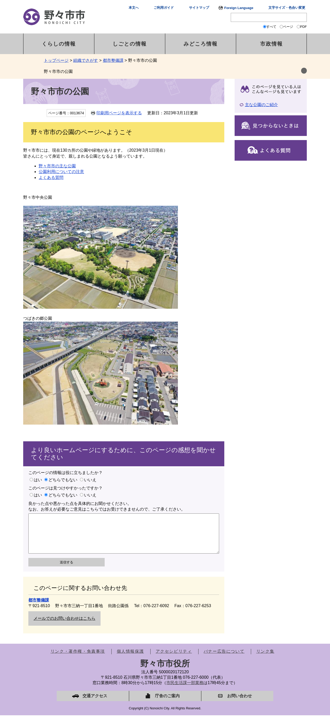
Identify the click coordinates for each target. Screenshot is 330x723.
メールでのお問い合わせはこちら (64, 626)
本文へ (134, 8)
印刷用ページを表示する (119, 113)
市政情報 (271, 44)
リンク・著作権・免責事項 (78, 659)
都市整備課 (113, 60)
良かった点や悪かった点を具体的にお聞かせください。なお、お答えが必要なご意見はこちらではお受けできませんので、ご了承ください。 (106, 506)
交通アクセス (94, 703)
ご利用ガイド (164, 8)
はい (38, 480)
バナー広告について (224, 659)
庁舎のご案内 (167, 703)
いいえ (90, 480)
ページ (288, 26)
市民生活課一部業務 (184, 690)
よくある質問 (51, 177)
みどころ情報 (201, 44)
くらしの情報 (59, 44)
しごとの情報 (130, 44)
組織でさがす (85, 60)
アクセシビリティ (174, 659)
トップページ (56, 60)
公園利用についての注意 (61, 171)
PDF (303, 26)
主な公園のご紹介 (261, 104)
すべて (271, 26)
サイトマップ (199, 8)
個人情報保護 (130, 659)
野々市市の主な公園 (57, 166)
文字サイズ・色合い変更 (286, 8)
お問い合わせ (239, 703)
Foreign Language (238, 8)
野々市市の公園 (58, 71)
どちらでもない (62, 480)
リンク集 (265, 659)
